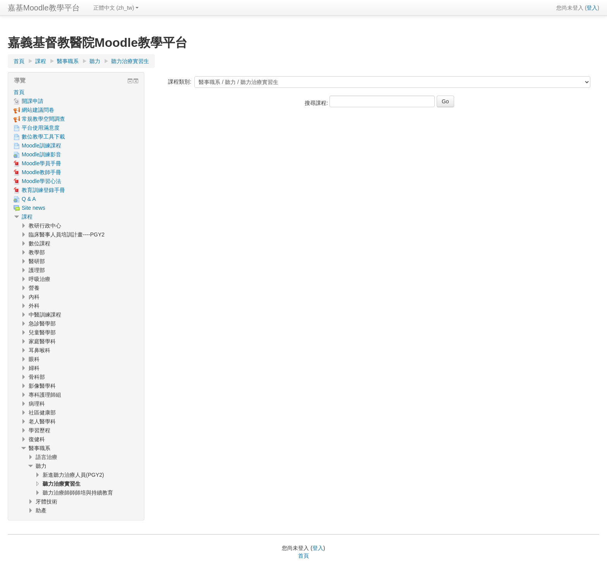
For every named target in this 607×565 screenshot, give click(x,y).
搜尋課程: (317, 103)
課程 (27, 217)
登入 (591, 8)
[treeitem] (76, 92)
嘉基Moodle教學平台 (44, 7)
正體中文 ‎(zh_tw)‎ (116, 8)
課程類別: (179, 82)
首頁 (19, 92)
